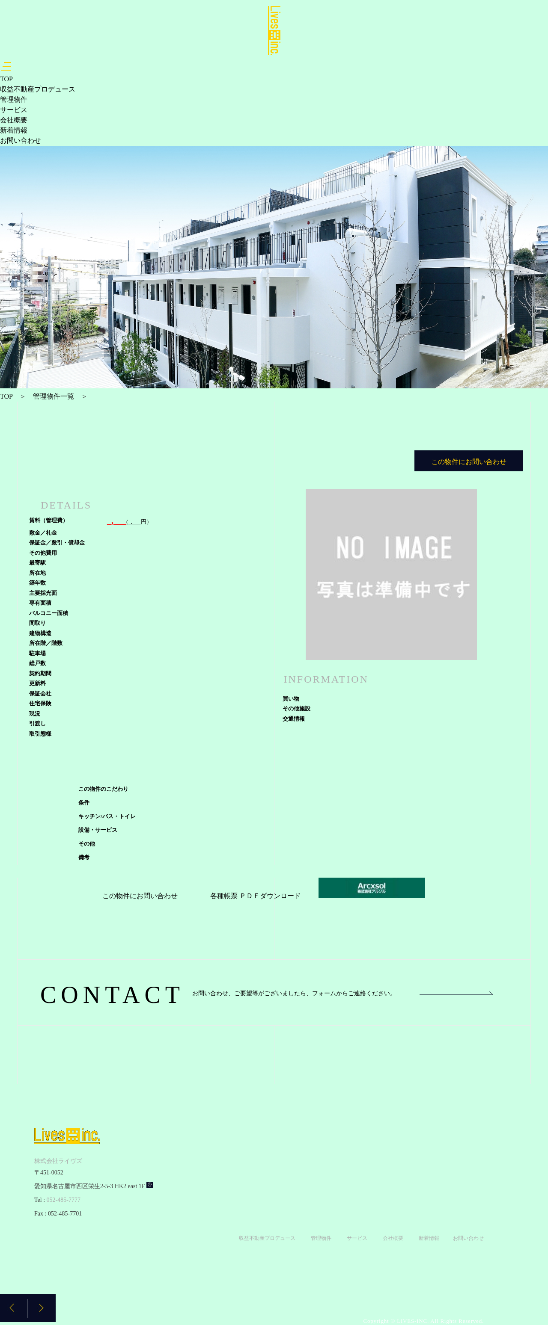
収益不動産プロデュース (37, 89)
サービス (13, 109)
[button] (42, 1308)
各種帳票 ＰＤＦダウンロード (255, 895)
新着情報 (13, 130)
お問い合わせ (20, 140)
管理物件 (13, 99)
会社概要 (13, 120)
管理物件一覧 (53, 396)
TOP (6, 79)
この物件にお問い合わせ (140, 895)
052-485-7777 (63, 1200)
